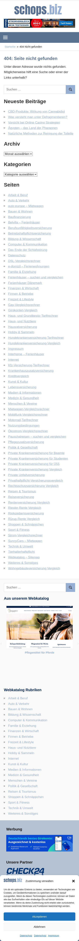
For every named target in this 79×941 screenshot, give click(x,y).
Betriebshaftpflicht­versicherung (29, 233)
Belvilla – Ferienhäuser (24, 222)
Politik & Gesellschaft (23, 447)
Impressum (53, 935)
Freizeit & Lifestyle (21, 299)
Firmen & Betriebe (20, 294)
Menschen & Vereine (22, 403)
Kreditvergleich (18, 376)
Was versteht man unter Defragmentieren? (37, 117)
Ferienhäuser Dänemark (25, 283)
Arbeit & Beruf (18, 195)
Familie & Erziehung (22, 272)
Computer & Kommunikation (27, 244)
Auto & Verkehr (18, 200)
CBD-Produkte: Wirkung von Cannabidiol (36, 111)
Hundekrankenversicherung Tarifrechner (36, 337)
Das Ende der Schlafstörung (27, 250)
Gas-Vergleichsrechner (24, 305)
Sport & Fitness (18, 530)
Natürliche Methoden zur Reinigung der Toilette (40, 133)
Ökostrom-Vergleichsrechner (28, 431)
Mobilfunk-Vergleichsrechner (28, 414)
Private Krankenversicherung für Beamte (36, 453)
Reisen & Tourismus (22, 491)
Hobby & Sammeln (21, 332)
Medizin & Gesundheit (23, 398)
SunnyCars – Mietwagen (25, 541)
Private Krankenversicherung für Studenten (38, 458)
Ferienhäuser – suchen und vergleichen (35, 277)
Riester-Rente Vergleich (24, 508)
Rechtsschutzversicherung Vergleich (33, 486)
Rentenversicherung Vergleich (29, 502)
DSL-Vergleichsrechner (24, 261)
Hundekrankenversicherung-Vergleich (34, 343)
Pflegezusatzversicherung (26, 442)
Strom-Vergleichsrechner (25, 535)
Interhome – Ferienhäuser (26, 354)
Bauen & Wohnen (20, 211)
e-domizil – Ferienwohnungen (28, 266)
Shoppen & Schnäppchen (26, 524)
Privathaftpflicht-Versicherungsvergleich (35, 480)
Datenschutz (26, 935)
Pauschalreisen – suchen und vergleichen (37, 436)
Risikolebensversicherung (26, 513)
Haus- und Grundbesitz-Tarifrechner (33, 316)
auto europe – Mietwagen (25, 206)
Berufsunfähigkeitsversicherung (30, 228)
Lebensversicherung (22, 387)
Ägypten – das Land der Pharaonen (32, 128)
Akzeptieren (39, 916)
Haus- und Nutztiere (22, 321)
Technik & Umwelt (20, 546)
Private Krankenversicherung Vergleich (35, 469)
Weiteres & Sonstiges (23, 563)
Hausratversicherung (22, 327)
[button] (73, 881)
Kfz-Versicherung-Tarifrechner (29, 365)
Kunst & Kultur (18, 381)
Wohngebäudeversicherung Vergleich (34, 568)
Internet (13, 359)
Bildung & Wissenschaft (24, 239)
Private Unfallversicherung (26, 475)
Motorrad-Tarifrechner (23, 420)
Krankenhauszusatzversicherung (31, 371)
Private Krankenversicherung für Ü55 (33, 464)
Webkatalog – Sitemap (24, 557)
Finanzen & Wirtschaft (23, 288)
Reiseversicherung (21, 497)
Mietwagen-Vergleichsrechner (28, 409)
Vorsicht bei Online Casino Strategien (34, 122)
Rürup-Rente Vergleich (24, 519)
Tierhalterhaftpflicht (21, 552)
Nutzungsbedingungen (23, 425)
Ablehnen (39, 926)
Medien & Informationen (24, 392)
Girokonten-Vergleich (22, 310)
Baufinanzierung (19, 217)
